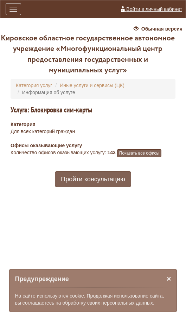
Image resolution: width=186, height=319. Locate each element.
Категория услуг (34, 85)
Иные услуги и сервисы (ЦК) (92, 85)
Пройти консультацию (93, 179)
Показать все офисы (139, 153)
